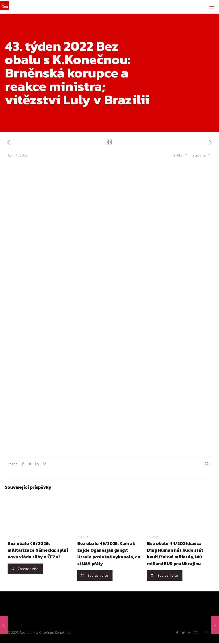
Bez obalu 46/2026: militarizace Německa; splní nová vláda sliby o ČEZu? (38, 550)
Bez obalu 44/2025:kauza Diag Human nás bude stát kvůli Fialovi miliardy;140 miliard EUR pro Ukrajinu (175, 553)
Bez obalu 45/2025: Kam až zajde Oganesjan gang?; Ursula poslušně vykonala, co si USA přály (108, 553)
